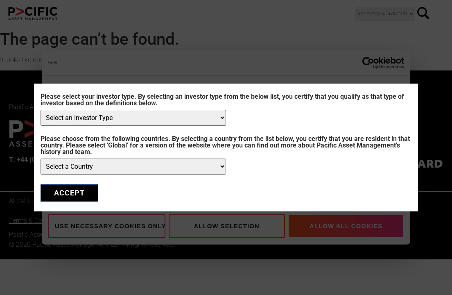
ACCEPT (69, 192)
